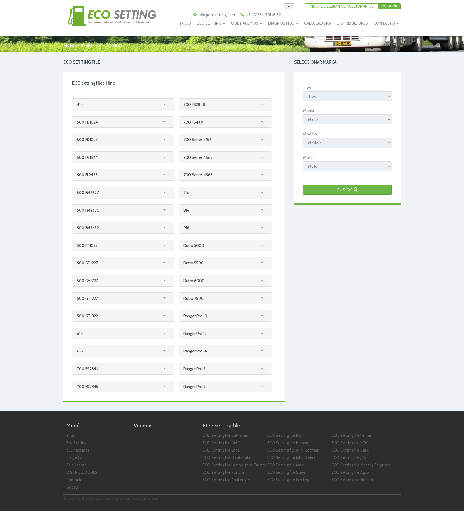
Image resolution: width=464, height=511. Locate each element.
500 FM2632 (88, 227)
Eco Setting (76, 442)
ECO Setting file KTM (350, 442)
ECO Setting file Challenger (226, 479)
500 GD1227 (87, 263)
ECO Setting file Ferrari (351, 435)
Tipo (307, 87)
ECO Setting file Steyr (286, 472)
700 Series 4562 (197, 157)
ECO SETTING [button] (211, 23)
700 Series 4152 (197, 139)
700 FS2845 (87, 386)
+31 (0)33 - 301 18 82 (263, 14)
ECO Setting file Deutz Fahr (226, 457)
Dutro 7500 (193, 298)
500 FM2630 (88, 210)
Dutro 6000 (193, 280)
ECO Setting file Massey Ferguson (361, 465)
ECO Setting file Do (284, 435)
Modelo (310, 134)
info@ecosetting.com (217, 14)
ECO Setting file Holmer (352, 479)
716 (186, 192)
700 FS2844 (88, 368)
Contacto (74, 479)
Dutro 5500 (193, 263)
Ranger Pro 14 (195, 351)
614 (80, 333)
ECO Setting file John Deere (291, 457)
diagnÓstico (77, 457)
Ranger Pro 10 (195, 315)
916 (186, 227)
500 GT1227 (87, 298)
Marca (308, 110)
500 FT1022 (87, 245)
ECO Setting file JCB (349, 457)
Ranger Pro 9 (194, 386)
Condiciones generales (139, 498)
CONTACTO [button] (386, 23)
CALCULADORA (317, 23)
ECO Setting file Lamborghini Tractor (234, 465)
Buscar (347, 190)
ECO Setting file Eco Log (288, 479)
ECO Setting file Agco (350, 472)
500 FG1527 (87, 157)
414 (80, 104)
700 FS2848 (194, 104)
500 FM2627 (88, 192)
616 (80, 351)
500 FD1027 (87, 139)
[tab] (123, 104)
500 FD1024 (87, 122)
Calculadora (76, 465)
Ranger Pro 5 (194, 368)
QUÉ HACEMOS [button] (246, 23)
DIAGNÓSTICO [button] (283, 23)
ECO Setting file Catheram (225, 435)
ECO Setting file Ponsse (223, 472)
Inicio (68, 45)
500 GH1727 (87, 280)
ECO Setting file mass (286, 465)
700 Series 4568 (198, 174)
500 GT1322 (87, 315)
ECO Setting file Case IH (352, 450)
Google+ (73, 487)
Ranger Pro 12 (195, 333)
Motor (308, 157)
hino (117, 45)
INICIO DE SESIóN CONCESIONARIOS (341, 6)
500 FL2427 (87, 174)
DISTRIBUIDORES (352, 23)
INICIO (185, 23)
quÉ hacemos (77, 450)
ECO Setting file (93, 45)
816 (186, 210)
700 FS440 (193, 122)
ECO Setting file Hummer (289, 442)
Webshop (389, 6)
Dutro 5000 (193, 245)
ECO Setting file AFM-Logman (293, 450)
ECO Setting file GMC (221, 442)
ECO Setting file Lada (221, 450)
